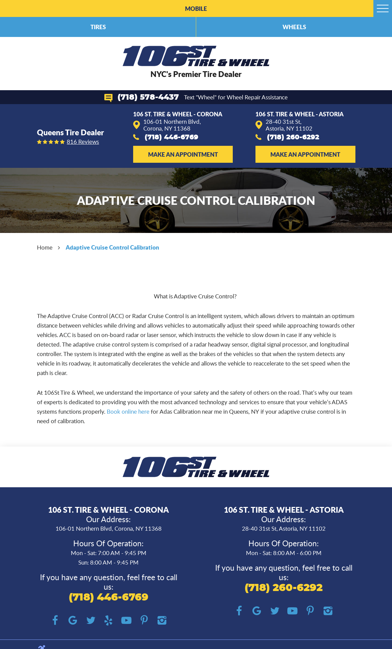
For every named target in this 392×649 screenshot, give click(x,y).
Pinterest (144, 621)
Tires (98, 27)
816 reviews (83, 142)
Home (45, 247)
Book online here (128, 411)
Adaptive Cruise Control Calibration (112, 247)
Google (73, 621)
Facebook (55, 621)
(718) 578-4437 (148, 97)
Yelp (109, 621)
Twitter (91, 621)
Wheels (294, 27)
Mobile (196, 8)
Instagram (162, 621)
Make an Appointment (183, 154)
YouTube (126, 621)
